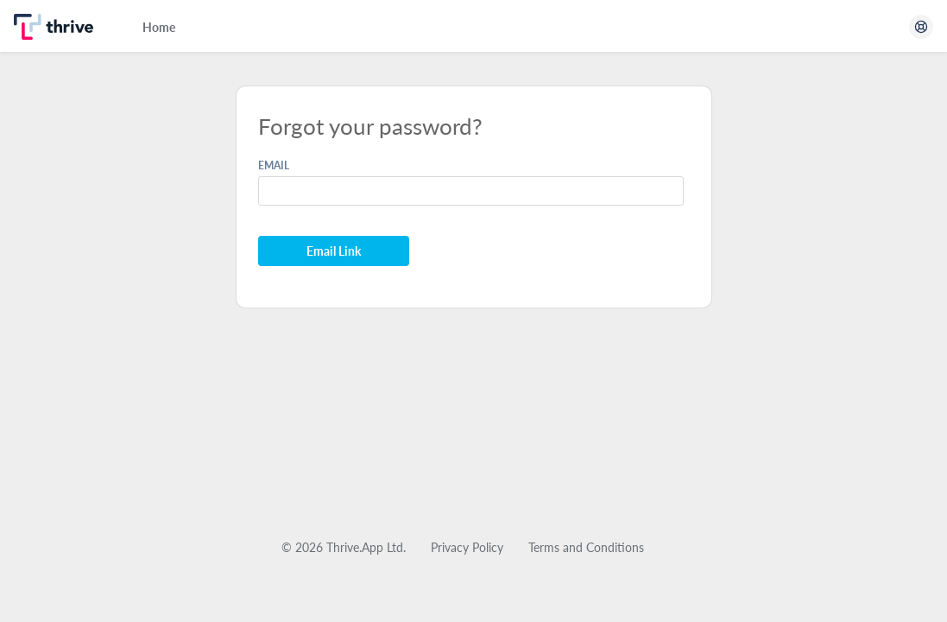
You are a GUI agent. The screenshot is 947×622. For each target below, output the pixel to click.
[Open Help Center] (921, 27)
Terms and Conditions (586, 547)
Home (158, 27)
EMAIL (273, 165)
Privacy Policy (467, 547)
